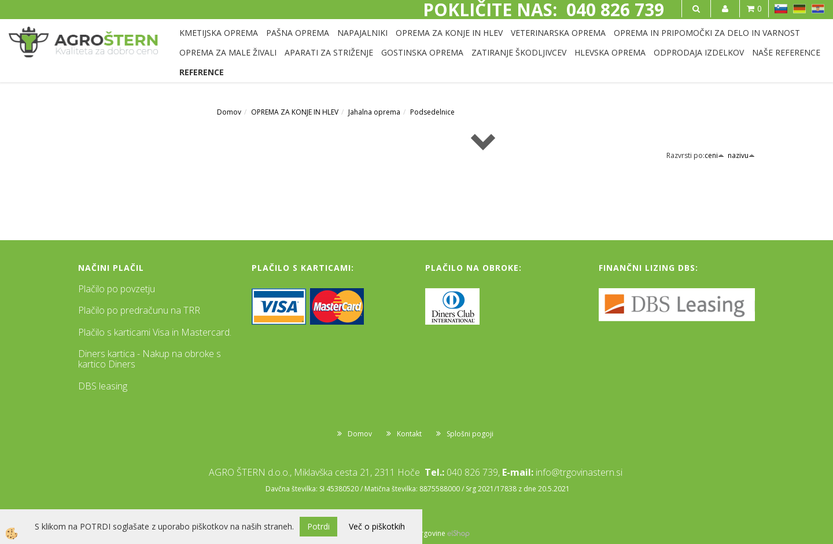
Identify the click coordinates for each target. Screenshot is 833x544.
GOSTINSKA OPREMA (422, 52)
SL (781, 8)
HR (818, 8)
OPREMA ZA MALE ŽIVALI (228, 52)
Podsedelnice (432, 112)
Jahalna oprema (374, 112)
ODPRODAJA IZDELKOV (699, 52)
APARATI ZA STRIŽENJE (329, 52)
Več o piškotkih (377, 526)
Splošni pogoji (470, 434)
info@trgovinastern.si (579, 472)
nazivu (741, 155)
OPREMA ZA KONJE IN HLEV (449, 32)
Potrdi (318, 526)
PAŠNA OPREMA (297, 32)
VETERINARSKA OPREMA (558, 32)
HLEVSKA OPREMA (610, 52)
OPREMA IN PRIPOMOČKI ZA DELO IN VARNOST (707, 32)
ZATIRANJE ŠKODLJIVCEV (518, 52)
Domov (229, 112)
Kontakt (409, 434)
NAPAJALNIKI (362, 32)
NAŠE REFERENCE (786, 52)
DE (799, 8)
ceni (714, 155)
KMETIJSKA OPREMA (218, 32)
